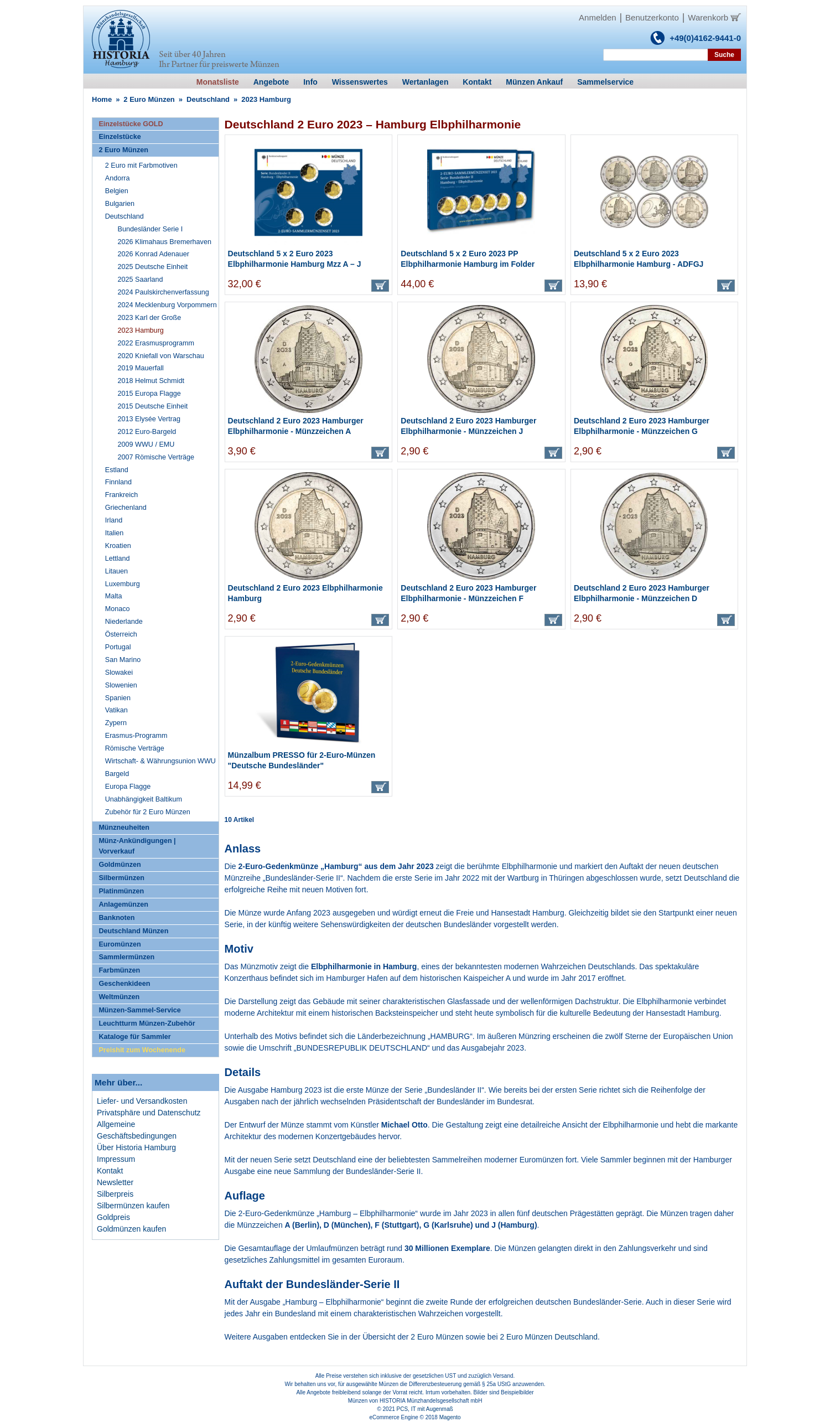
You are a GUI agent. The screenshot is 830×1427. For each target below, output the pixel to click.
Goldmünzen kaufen (131, 1228)
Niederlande (124, 621)
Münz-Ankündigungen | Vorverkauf (136, 846)
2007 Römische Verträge (156, 457)
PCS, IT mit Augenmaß (425, 1409)
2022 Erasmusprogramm (156, 343)
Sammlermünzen (126, 957)
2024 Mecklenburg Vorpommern (167, 305)
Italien (114, 533)
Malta (113, 596)
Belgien (116, 191)
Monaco (117, 609)
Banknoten (116, 918)
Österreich (121, 634)
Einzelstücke (119, 137)
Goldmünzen (119, 864)
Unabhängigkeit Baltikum (143, 799)
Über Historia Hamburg (136, 1147)
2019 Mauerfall (141, 368)
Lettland (117, 558)
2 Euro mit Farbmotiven (141, 165)
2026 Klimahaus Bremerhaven (164, 242)
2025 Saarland (140, 279)
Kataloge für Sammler (134, 1037)
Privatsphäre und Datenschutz (149, 1112)
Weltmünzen (118, 997)
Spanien (118, 698)
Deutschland (208, 99)
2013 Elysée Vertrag (149, 419)
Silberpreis (115, 1194)
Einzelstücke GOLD (130, 124)
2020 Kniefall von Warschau (161, 356)
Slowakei (119, 672)
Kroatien (118, 546)
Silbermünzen (121, 878)
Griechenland (126, 507)
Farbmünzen (119, 970)
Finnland (118, 482)
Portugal (118, 647)
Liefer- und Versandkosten (142, 1101)
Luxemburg (122, 584)
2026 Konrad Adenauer (154, 254)
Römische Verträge (134, 748)
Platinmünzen (121, 891)
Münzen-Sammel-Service (139, 1010)
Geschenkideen (124, 983)
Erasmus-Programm (136, 736)
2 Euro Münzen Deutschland (549, 1336)
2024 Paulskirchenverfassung (163, 292)
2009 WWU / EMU (146, 444)
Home (102, 99)
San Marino (123, 660)
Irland (114, 520)
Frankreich (121, 495)
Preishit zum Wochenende (141, 1050)
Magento (450, 1417)
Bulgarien (119, 204)
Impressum (116, 1159)
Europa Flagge (128, 786)
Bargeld (117, 774)
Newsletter (115, 1182)
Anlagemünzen (123, 904)
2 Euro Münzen (148, 99)
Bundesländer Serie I (150, 229)
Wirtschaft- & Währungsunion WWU (160, 761)
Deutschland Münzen (133, 931)
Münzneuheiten (123, 827)
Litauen (116, 571)
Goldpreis (113, 1217)
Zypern (116, 723)
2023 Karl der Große (149, 318)
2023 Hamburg (141, 330)
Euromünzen (119, 944)
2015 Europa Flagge (149, 393)
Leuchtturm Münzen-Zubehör (146, 1023)
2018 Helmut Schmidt (151, 381)
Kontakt (110, 1170)
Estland (116, 470)
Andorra (117, 178)
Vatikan (116, 710)
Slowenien (121, 685)
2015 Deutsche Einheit (153, 406)
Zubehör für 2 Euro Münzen (147, 812)
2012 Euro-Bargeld (147, 432)
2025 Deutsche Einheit (153, 267)
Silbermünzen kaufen (133, 1205)
